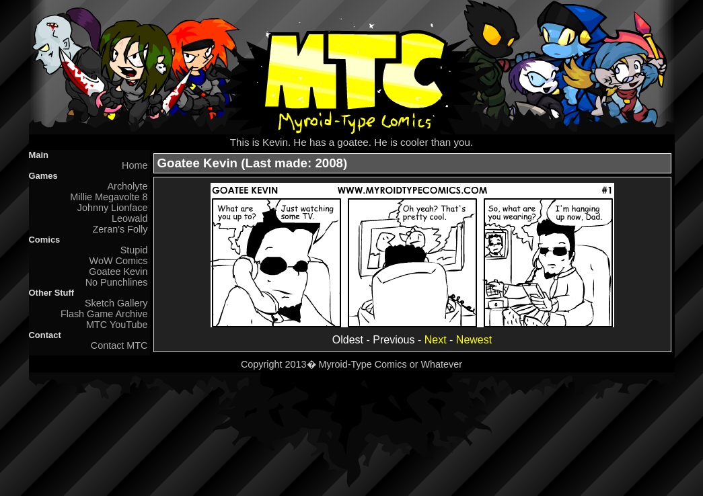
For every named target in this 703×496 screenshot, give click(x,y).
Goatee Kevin (118, 271)
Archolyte (128, 186)
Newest (474, 339)
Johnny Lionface (112, 207)
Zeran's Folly (120, 229)
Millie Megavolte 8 (108, 197)
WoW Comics (118, 260)
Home (134, 165)
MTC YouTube (116, 324)
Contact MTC (119, 345)
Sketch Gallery (116, 303)
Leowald (130, 218)
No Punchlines (116, 282)
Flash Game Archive (104, 313)
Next (435, 339)
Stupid (134, 250)
